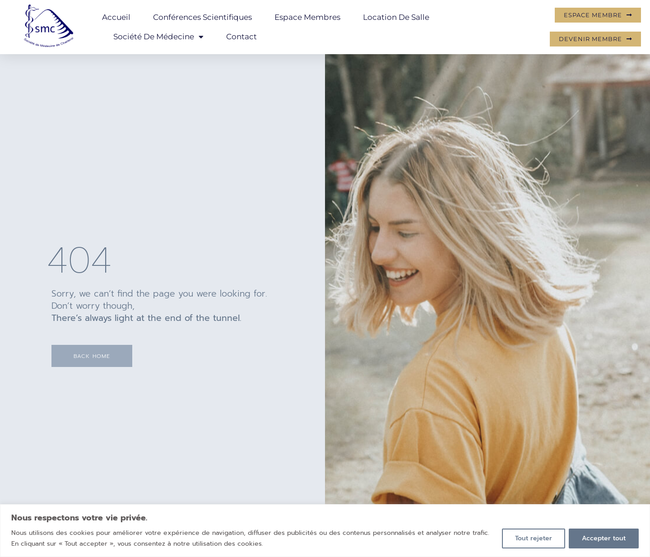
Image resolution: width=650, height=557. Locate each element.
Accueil (116, 17)
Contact (241, 36)
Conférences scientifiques (202, 17)
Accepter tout (604, 538)
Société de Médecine (158, 36)
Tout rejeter (533, 538)
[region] (325, 530)
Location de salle (396, 17)
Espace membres (307, 17)
